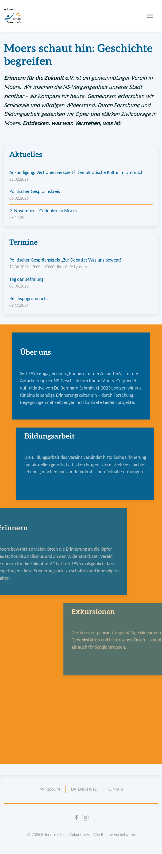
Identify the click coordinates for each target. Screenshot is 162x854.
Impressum (49, 789)
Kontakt (116, 789)
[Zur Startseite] (13, 15)
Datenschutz (84, 789)
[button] (150, 15)
